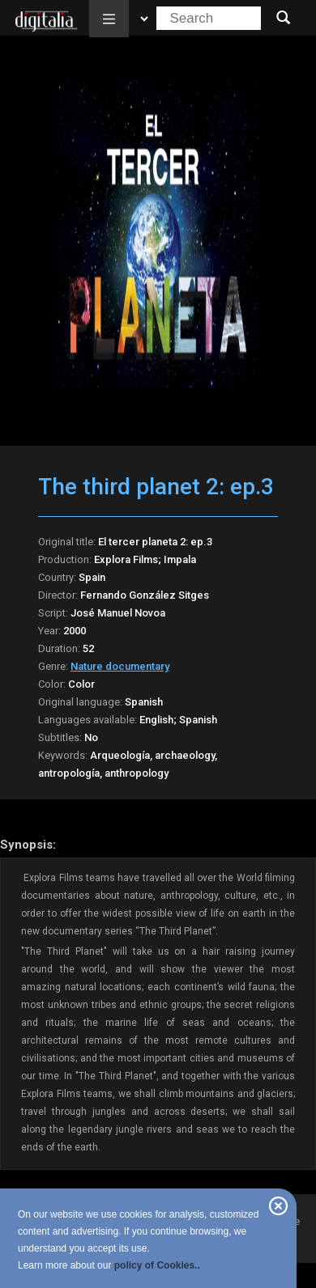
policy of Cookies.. (157, 1265)
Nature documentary (119, 666)
